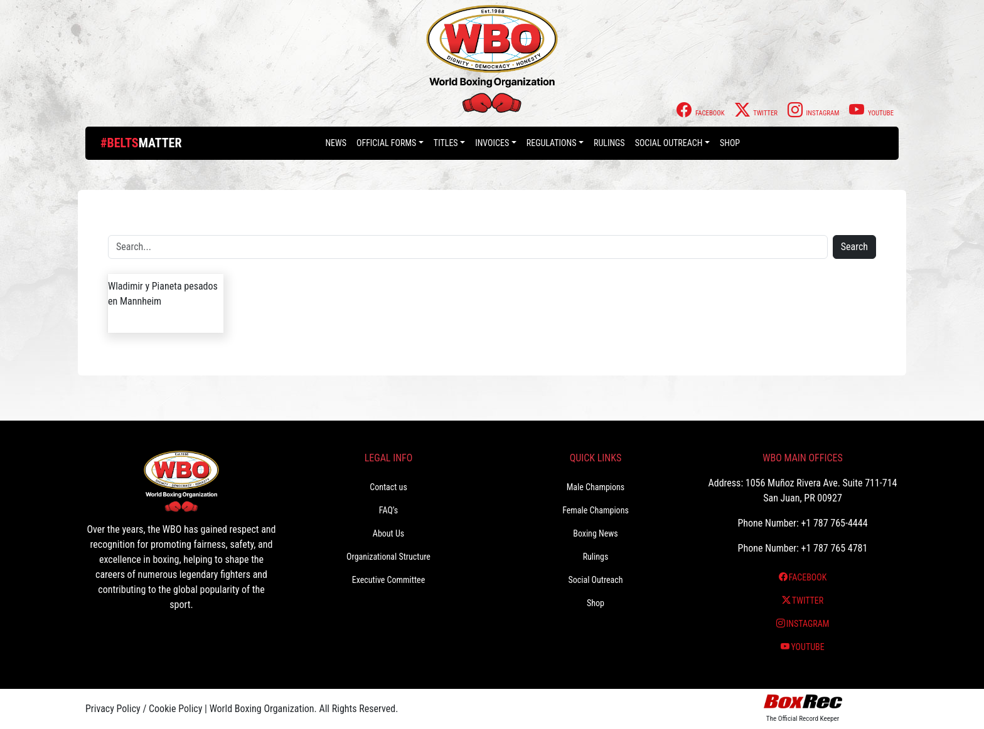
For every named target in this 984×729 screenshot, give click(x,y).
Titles (446, 143)
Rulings (609, 143)
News (335, 143)
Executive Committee (388, 580)
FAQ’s (388, 510)
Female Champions (595, 510)
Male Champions (596, 487)
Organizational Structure (388, 557)
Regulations (552, 143)
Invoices (492, 143)
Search (854, 247)
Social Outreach (669, 143)
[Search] (468, 247)
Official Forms (386, 143)
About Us (388, 533)
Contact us (388, 487)
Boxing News (595, 533)
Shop (730, 143)
